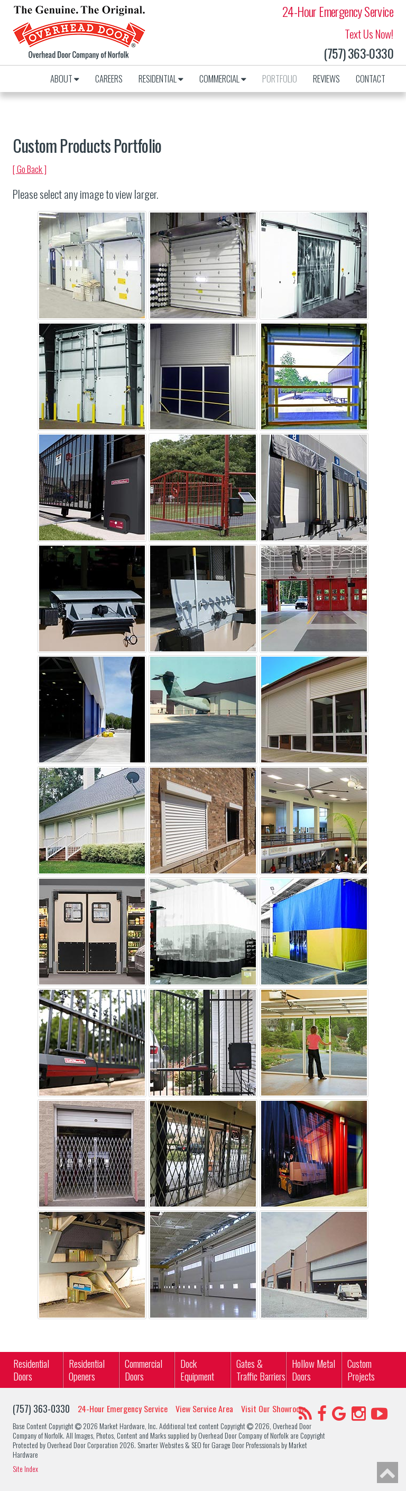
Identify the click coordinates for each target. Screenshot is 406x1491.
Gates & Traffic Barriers (260, 1369)
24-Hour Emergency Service (337, 11)
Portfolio (279, 78)
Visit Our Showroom (273, 1409)
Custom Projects (361, 1369)
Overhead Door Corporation (82, 1444)
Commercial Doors (143, 1369)
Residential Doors (31, 1369)
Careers (109, 78)
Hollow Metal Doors (313, 1369)
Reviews (326, 78)
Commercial (222, 78)
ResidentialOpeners (87, 1369)
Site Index (25, 1469)
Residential (161, 78)
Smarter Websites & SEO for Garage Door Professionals (208, 1444)
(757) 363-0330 (358, 53)
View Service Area (204, 1409)
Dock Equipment (197, 1369)
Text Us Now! (369, 33)
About (64, 78)
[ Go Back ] (30, 169)
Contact (370, 78)
